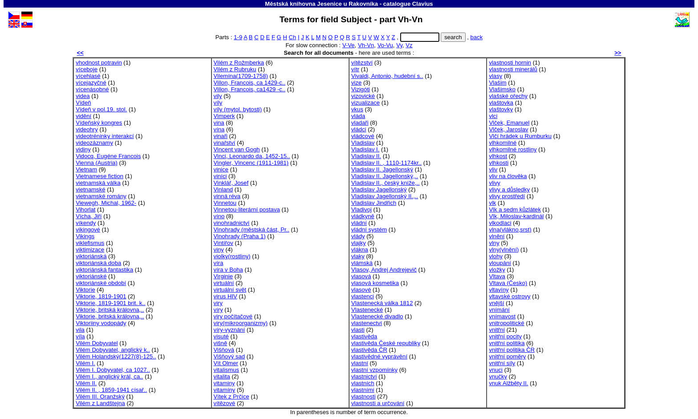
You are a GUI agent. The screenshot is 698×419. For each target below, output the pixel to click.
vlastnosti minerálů (513, 69)
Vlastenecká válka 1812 (382, 303)
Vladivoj (361, 209)
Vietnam (86, 169)
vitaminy (224, 383)
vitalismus (226, 369)
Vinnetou (225, 202)
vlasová (361, 276)
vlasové (361, 289)
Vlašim (497, 82)
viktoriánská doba (98, 263)
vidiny (83, 149)
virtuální (224, 283)
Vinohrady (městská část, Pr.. (251, 229)
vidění (83, 116)
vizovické (363, 96)
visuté (221, 336)
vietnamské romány (101, 196)
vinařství (224, 142)
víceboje (86, 69)
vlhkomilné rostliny (512, 149)
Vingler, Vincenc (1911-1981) (251, 162)
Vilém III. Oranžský (100, 396)
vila (80, 329)
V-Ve (348, 45)
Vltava (497, 276)
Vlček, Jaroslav (508, 129)
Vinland (223, 189)
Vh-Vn (366, 45)
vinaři (220, 136)
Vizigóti (360, 89)
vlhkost (498, 156)
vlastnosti (363, 396)
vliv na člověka (508, 176)
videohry (87, 129)
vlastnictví (364, 376)
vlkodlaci (500, 223)
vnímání (499, 309)
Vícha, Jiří (88, 216)
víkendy (86, 223)
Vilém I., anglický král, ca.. (109, 376)
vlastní (359, 363)
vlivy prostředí (507, 196)
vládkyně (362, 216)
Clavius (422, 3)
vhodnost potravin (99, 62)
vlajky (358, 243)
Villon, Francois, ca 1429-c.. (250, 82)
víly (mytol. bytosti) (238, 109)
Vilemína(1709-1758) (241, 76)
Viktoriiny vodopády (101, 323)
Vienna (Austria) (97, 162)
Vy (399, 45)
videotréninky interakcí (105, 136)
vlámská (362, 263)
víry (218, 309)
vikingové (88, 229)
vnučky (498, 376)
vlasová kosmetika (375, 283)
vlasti (358, 329)
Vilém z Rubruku (235, 69)
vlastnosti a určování (378, 403)
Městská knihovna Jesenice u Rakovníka (321, 3)
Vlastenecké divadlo (377, 316)
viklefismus (90, 243)
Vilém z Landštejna (100, 403)
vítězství (362, 62)
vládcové (362, 136)
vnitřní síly (502, 363)
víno (219, 216)
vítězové (224, 403)
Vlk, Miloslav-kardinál (516, 216)
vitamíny (224, 389)
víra (218, 263)
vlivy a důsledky (509, 189)
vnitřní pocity (505, 336)
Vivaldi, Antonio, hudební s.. (387, 76)
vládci (358, 129)
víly (218, 102)
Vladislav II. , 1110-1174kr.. (386, 162)
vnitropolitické (506, 323)
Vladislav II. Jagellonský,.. (384, 176)
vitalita (222, 376)
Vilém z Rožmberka (239, 62)
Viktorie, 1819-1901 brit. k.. (110, 303)
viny (219, 249)
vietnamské (90, 189)
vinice (221, 169)
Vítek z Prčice (231, 396)
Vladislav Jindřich (373, 202)
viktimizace (90, 249)
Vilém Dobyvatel (97, 343)
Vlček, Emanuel (509, 122)
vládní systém (369, 229)
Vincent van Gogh (237, 149)
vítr (355, 69)
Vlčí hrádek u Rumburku (520, 136)
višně (220, 343)
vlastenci (362, 296)
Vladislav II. (366, 156)
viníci (220, 176)
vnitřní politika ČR (512, 349)
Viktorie (85, 289)
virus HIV (225, 296)
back (477, 37)
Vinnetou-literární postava (247, 209)
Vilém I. (85, 363)
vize (356, 82)
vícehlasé (88, 76)
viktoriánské (91, 276)
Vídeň (83, 102)
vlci (493, 116)
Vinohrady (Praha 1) (240, 236)
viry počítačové (233, 316)
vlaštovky (501, 109)
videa (82, 96)
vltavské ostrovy (509, 296)
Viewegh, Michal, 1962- (106, 202)
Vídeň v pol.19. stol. (101, 109)
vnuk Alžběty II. (508, 383)
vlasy (495, 76)
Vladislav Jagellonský (379, 189)
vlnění (496, 236)
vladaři (360, 122)
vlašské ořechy (508, 96)
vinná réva (227, 196)
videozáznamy (94, 142)
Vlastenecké (367, 309)
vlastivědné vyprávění (379, 356)
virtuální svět (230, 289)
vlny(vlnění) (504, 249)
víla (80, 336)
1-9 (238, 37)
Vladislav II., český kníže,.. (385, 182)
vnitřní (497, 329)
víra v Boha (228, 269)
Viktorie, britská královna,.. (110, 309)
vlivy (494, 182)
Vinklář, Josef (231, 182)
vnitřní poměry (507, 356)
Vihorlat (85, 209)
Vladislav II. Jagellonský (382, 169)
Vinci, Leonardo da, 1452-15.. (252, 156)
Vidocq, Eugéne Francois (108, 156)
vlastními (362, 389)
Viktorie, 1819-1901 (101, 296)
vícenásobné (92, 89)
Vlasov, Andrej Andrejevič (384, 269)
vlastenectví (366, 323)
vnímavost (502, 316)
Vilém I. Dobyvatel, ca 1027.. (113, 369)
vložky (497, 269)
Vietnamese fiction (99, 176)
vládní (359, 223)
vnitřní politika (506, 343)
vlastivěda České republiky (385, 343)
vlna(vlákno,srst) (510, 229)
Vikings (85, 236)
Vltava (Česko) (508, 283)
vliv (493, 169)
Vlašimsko (502, 89)
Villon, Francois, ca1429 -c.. (250, 89)
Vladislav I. (365, 149)
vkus (357, 109)
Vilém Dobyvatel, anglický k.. (113, 349)
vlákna (359, 249)
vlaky (358, 256)
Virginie (223, 276)
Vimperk (224, 116)
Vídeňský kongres (99, 122)
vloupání (500, 263)
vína (219, 129)
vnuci (496, 369)
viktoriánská (91, 256)
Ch (292, 37)
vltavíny (498, 289)
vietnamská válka (98, 182)
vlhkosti (498, 162)
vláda (358, 116)
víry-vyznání (229, 329)
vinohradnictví (232, 223)
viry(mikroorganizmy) (241, 323)
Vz (409, 45)
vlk (492, 202)
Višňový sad (229, 356)
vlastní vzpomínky (374, 369)
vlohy (496, 256)
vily (218, 96)
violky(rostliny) (232, 256)
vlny (494, 243)
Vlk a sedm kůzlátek (515, 209)
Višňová (224, 349)
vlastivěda (364, 336)
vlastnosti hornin (510, 62)
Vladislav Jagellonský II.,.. (384, 196)
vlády (358, 236)
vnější (496, 303)
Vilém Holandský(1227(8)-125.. (116, 356)
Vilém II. (86, 383)
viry (218, 303)
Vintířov (223, 243)
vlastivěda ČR (369, 349)
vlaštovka (501, 102)
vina (219, 122)
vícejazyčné (91, 82)
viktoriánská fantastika (104, 269)
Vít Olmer (226, 363)
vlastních (362, 383)
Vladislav (362, 142)
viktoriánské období (101, 283)
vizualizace (365, 102)
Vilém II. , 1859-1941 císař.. (111, 389)
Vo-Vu (385, 45)
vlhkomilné (502, 142)
